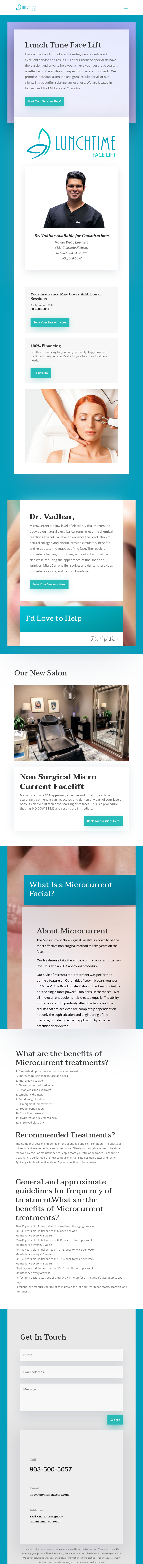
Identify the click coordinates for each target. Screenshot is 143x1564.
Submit (115, 1420)
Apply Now (41, 373)
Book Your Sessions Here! (44, 101)
